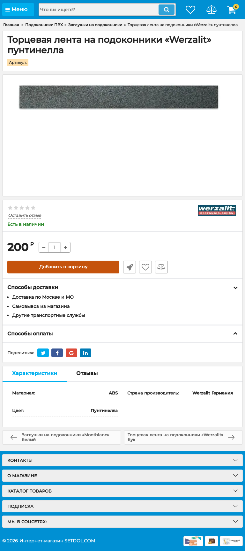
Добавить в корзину (63, 267)
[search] (105, 9)
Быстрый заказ (128, 267)
